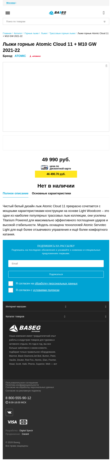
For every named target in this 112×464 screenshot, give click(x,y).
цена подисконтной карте (60, 167)
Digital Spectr (26, 430)
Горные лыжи (32, 33)
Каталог (18, 33)
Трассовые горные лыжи (62, 33)
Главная (7, 33)
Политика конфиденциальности (22, 385)
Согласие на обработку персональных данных (30, 387)
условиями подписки (46, 290)
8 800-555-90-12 (18, 398)
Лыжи (44, 33)
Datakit (25, 434)
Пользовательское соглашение (22, 383)
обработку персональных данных (56, 283)
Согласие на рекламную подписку (23, 391)
